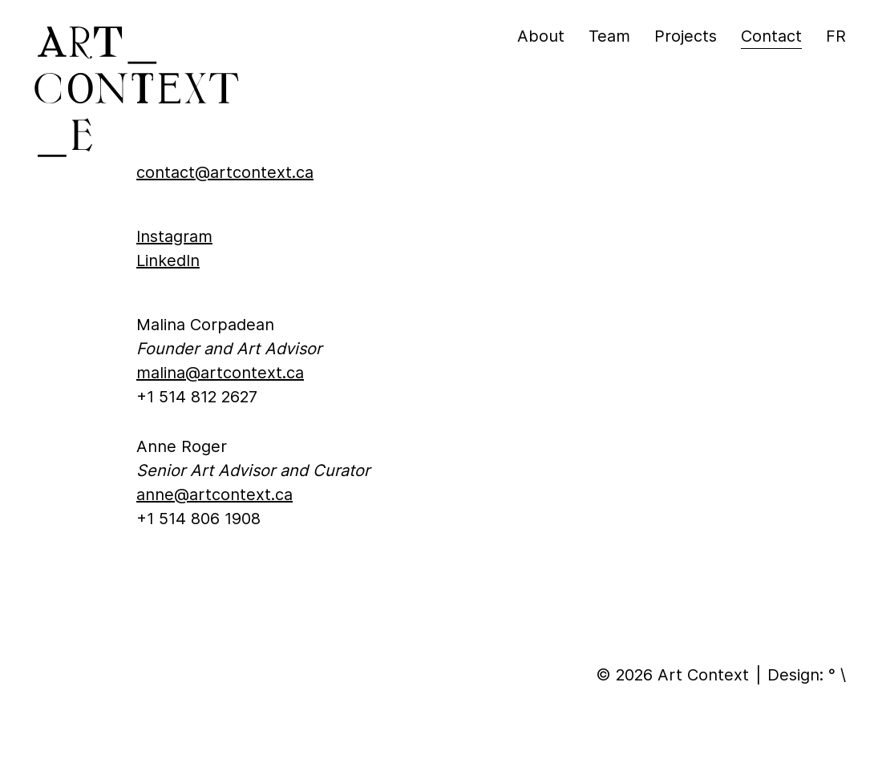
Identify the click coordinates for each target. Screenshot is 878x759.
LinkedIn (168, 260)
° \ (837, 674)
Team (609, 36)
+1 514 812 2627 (196, 396)
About (540, 36)
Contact (771, 36)
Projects (685, 36)
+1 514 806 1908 (198, 518)
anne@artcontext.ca (214, 494)
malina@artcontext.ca (220, 372)
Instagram (174, 236)
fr (836, 36)
